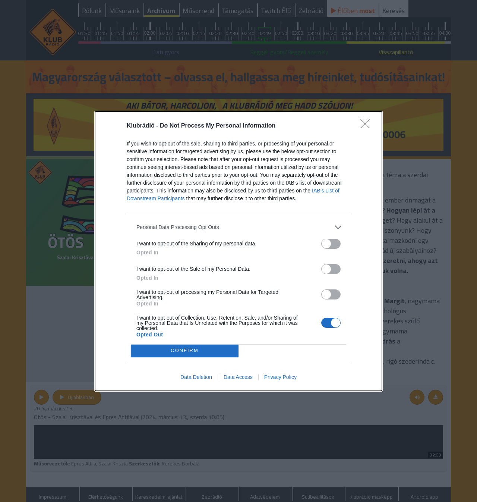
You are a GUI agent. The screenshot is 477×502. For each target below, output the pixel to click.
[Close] (367, 126)
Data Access (238, 377)
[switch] (331, 244)
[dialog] (238, 251)
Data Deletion (196, 377)
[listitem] (238, 227)
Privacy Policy (280, 377)
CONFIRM (185, 351)
